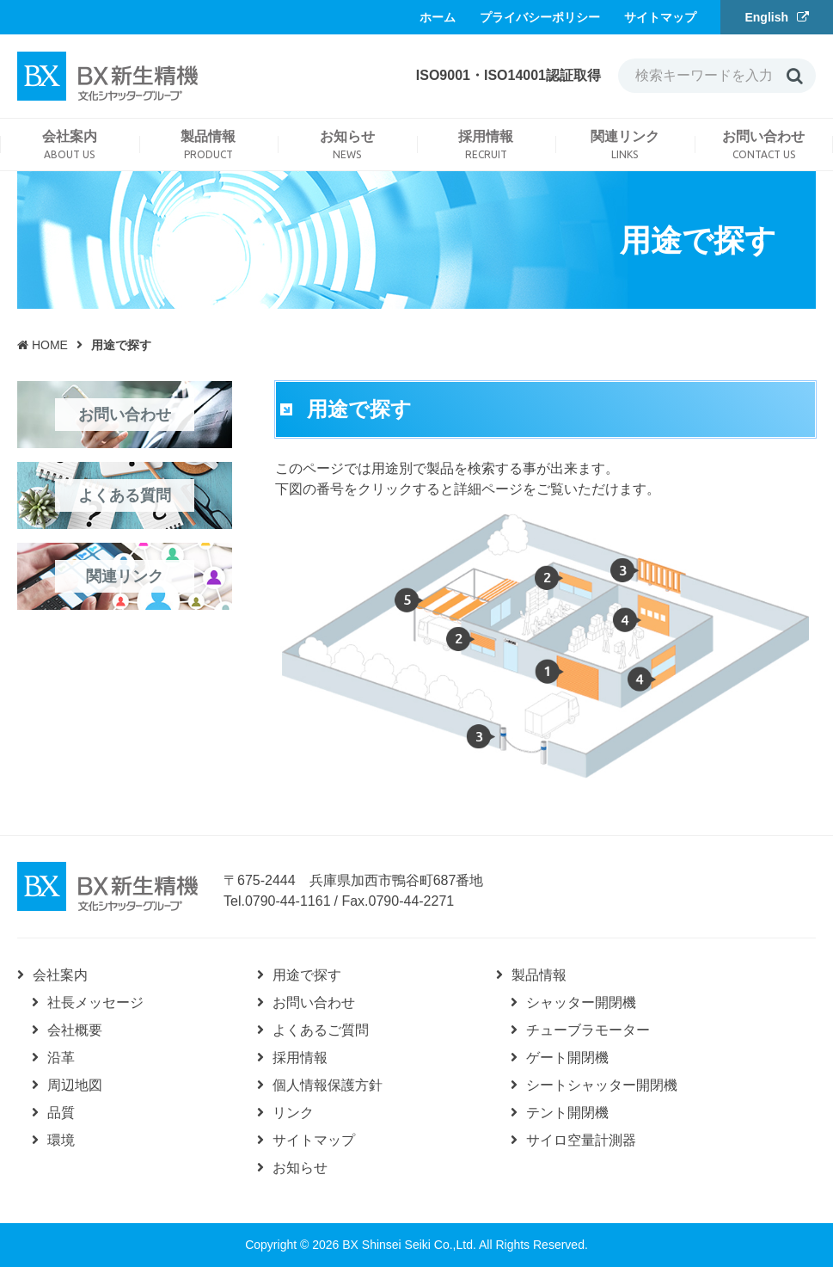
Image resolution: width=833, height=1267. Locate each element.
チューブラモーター (588, 1030)
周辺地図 (74, 1085)
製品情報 (539, 975)
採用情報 (300, 1057)
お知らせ (300, 1167)
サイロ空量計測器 (581, 1140)
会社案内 (60, 975)
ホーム (438, 17)
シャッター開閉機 (581, 1002)
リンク (293, 1112)
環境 (61, 1140)
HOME (42, 345)
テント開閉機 (567, 1112)
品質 (61, 1112)
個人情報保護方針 (328, 1085)
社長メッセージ (95, 1002)
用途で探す (307, 975)
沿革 (61, 1057)
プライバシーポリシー (540, 17)
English (766, 17)
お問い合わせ (314, 1002)
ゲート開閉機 (567, 1057)
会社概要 (74, 1030)
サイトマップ (660, 17)
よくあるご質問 (321, 1030)
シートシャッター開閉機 (601, 1085)
